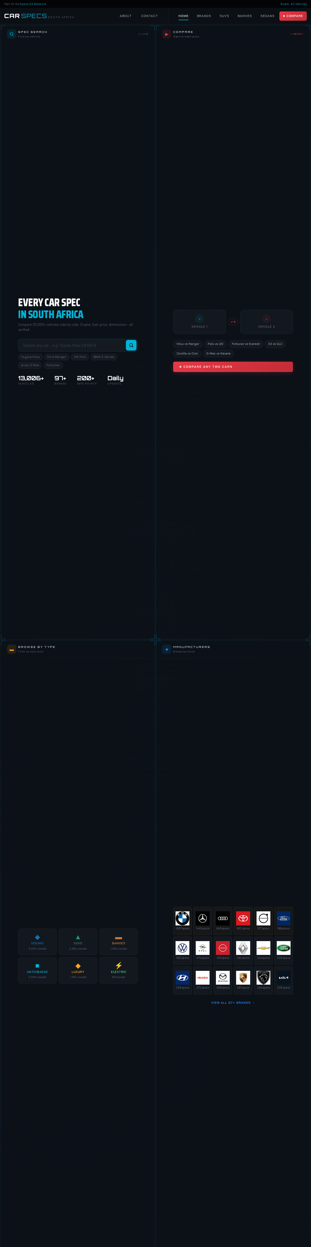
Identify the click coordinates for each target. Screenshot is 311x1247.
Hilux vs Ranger (188, 344)
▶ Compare (293, 16)
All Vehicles (299, 4)
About (126, 16)
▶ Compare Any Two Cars (206, 367)
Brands (204, 16)
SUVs (224, 16)
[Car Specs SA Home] (39, 16)
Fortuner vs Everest (246, 344)
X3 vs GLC (275, 344)
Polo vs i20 (215, 344)
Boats (285, 4)
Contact (149, 16)
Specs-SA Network (33, 4)
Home (183, 16)
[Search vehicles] (78, 345)
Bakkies (245, 16)
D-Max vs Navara (218, 353)
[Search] (131, 345)
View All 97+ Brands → (233, 1003)
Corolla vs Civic (187, 353)
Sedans (268, 16)
